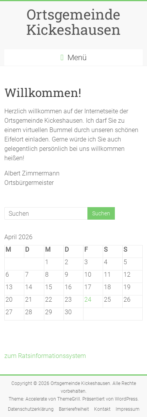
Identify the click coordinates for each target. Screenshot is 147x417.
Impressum (128, 409)
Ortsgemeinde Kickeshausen (73, 22)
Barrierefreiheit (74, 409)
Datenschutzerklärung (31, 409)
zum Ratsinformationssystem (45, 356)
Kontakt (102, 409)
